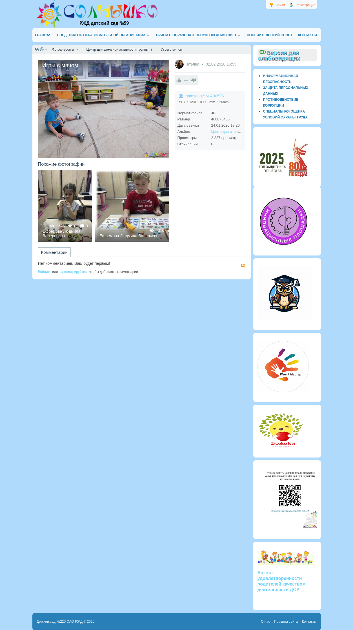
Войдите (44, 272)
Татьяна (192, 64)
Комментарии (54, 252)
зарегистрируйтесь (73, 272)
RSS (243, 265)
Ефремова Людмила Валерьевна (62, 233)
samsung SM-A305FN (205, 96)
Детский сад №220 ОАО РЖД (60, 622)
